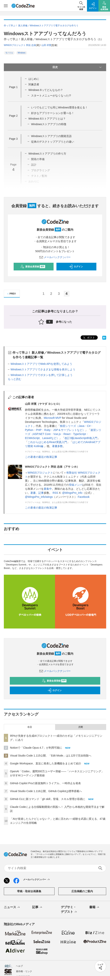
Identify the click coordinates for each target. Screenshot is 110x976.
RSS (55, 492)
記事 (41, 492)
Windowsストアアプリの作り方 (47, 153)
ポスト (88, 338)
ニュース (12, 907)
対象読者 (33, 84)
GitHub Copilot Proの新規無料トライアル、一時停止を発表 (45, 783)
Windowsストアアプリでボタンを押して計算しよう (42, 375)
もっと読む (14, 379)
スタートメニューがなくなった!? (51, 95)
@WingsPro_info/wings (39, 496)
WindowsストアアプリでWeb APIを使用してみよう (41, 363)
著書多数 (57, 446)
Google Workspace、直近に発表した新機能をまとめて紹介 (45, 763)
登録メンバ (75, 484)
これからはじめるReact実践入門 (47, 442)
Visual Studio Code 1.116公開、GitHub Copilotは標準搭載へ (46, 791)
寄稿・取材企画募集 (29, 891)
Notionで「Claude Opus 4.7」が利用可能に (36, 747)
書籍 (94, 907)
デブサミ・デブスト (69, 909)
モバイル (9, 53)
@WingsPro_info (72, 492)
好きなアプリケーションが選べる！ (52, 113)
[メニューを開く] (6, 6)
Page (13, 87)
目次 (77, 67)
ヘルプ (19, 966)
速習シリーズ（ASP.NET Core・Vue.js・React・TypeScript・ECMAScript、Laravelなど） (63, 434)
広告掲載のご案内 (82, 891)
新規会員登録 (32, 267)
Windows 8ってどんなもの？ (45, 89)
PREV (11, 293)
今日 (29, 727)
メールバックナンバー (55, 257)
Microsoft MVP (52, 417)
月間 (80, 727)
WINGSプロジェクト (40, 472)
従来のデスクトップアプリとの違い (52, 141)
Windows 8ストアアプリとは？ (47, 118)
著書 (33, 492)
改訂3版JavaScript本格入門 (81, 438)
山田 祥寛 (46, 45)
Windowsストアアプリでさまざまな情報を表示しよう (43, 369)
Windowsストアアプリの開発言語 (51, 136)
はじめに (33, 78)
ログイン (76, 267)
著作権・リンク (24, 971)
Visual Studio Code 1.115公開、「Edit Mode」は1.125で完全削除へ (50, 755)
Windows (22, 53)
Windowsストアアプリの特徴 (48, 124)
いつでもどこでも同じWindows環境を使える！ (59, 107)
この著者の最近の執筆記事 (41, 456)
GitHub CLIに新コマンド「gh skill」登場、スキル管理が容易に (47, 799)
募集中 (48, 488)
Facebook (83, 496)
